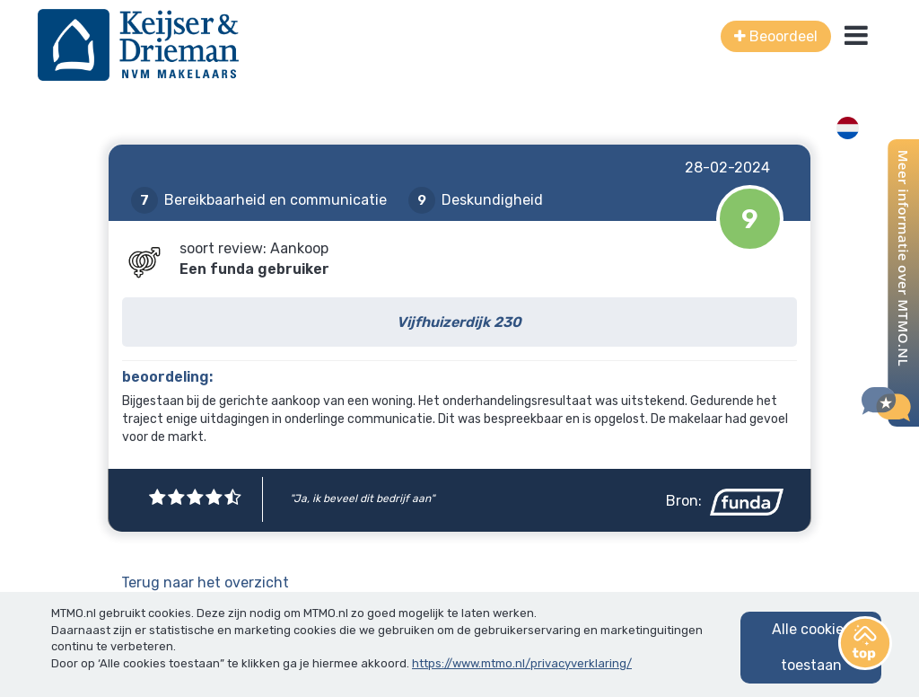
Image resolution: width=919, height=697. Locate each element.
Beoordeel (776, 36)
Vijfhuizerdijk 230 (459, 322)
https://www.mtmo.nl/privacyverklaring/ (522, 663)
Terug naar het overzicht (205, 582)
